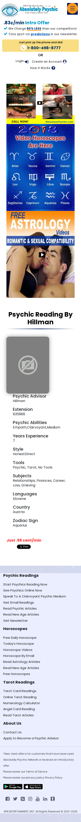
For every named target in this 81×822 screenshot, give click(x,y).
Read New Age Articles (21, 614)
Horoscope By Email (18, 655)
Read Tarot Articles (18, 715)
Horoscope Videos (17, 650)
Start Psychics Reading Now (25, 584)
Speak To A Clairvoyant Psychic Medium (34, 596)
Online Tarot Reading (20, 697)
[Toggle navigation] (72, 8)
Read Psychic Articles (20, 608)
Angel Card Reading (19, 709)
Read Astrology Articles (21, 661)
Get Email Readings (18, 602)
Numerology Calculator (21, 703)
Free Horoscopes (16, 674)
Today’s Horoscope (18, 643)
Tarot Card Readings (19, 691)
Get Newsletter (15, 620)
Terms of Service (36, 771)
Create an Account (47, 62)
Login (20, 61)
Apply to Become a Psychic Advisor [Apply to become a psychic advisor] (31, 738)
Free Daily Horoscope (20, 637)
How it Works (40, 68)
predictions (40, 34)
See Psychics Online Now (22, 590)
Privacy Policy (53, 777)
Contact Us (12, 732)
